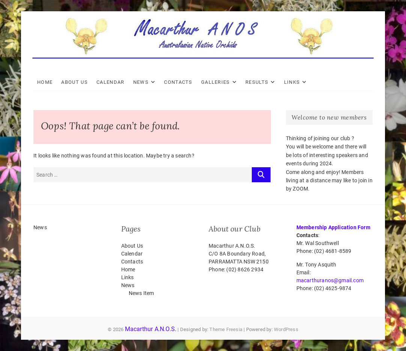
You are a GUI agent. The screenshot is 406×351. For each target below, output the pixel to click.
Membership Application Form (333, 227)
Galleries (215, 82)
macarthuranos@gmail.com (330, 280)
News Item (141, 293)
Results (256, 82)
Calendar (110, 82)
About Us (74, 82)
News (141, 82)
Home (45, 82)
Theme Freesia (225, 329)
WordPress (286, 329)
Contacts (178, 82)
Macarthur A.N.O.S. (151, 329)
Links (292, 82)
